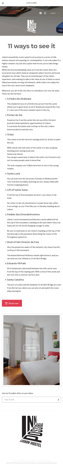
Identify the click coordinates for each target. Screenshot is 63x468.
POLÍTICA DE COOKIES (29, 463)
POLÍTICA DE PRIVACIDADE (14, 463)
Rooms (31, 348)
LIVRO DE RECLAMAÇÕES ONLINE (47, 463)
